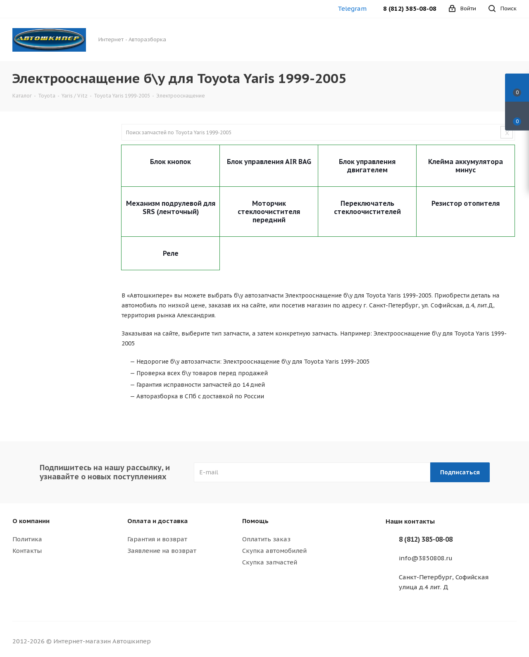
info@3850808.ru (426, 558)
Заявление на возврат (161, 551)
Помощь (255, 521)
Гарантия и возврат (157, 539)
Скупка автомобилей (274, 551)
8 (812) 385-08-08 (409, 8)
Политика (27, 539)
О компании (31, 521)
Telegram (352, 8)
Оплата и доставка (157, 521)
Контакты (27, 551)
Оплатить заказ (266, 539)
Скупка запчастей (269, 562)
